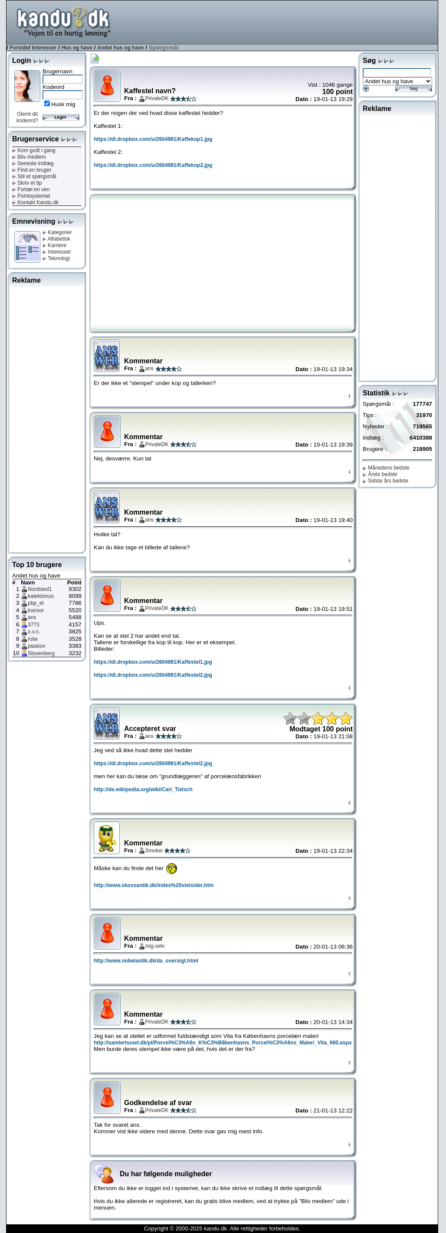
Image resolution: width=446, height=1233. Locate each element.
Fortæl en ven (30, 189)
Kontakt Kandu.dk (35, 202)
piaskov (37, 646)
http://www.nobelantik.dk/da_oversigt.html (146, 961)
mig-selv (155, 946)
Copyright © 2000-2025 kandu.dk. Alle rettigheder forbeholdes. (222, 1228)
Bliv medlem (29, 157)
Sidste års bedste (385, 481)
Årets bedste (380, 474)
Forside (19, 48)
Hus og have (77, 48)
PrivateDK (157, 98)
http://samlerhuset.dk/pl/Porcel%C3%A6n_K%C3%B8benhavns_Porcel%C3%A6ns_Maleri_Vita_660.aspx (223, 1043)
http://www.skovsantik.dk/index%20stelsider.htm (153, 885)
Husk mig (63, 104)
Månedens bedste (386, 468)
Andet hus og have (120, 48)
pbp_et (36, 603)
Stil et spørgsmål (34, 176)
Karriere (54, 245)
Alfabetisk (56, 239)
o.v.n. (34, 632)
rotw (33, 639)
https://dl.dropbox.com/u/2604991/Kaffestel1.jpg (153, 662)
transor (36, 610)
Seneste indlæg (33, 163)
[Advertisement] (280, 21)
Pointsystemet (31, 196)
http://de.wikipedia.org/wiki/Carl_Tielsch (143, 789)
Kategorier (57, 232)
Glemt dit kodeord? (27, 117)
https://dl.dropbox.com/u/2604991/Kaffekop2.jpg (153, 165)
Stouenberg (41, 653)
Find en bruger (31, 170)
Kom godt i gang (34, 150)
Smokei (154, 851)
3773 (33, 625)
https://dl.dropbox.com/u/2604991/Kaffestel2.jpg (153, 675)
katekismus (41, 596)
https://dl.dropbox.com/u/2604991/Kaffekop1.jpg (153, 139)
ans (32, 617)
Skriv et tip (27, 183)
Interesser (44, 48)
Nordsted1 (40, 589)
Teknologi (56, 258)
